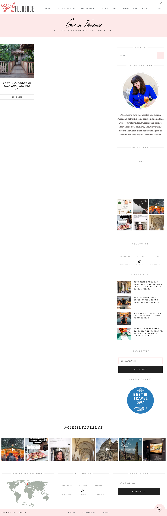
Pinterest (125, 265)
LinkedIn (155, 265)
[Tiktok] (139, 261)
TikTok (82, 494)
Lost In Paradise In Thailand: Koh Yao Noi (17, 86)
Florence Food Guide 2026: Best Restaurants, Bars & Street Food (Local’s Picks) (148, 332)
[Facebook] (125, 252)
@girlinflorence (83, 427)
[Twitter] (140, 252)
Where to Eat (111, 8)
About (49, 8)
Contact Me (89, 512)
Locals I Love (131, 8)
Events (147, 8)
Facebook (125, 256)
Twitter (140, 256)
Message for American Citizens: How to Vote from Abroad (147, 315)
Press (106, 512)
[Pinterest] (125, 261)
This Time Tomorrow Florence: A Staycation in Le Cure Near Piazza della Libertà (148, 285)
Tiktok (139, 265)
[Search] (160, 55)
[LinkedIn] (155, 261)
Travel (161, 8)
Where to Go (89, 8)
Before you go (67, 8)
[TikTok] (82, 490)
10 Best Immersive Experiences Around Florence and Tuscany (147, 299)
